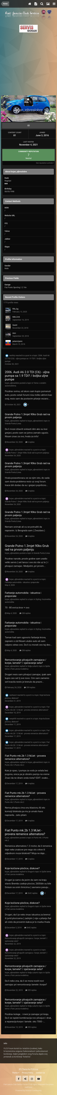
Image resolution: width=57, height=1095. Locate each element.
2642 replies (31, 893)
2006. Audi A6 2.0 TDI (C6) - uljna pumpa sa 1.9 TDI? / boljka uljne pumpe (27, 358)
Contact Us (40, 1073)
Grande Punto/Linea (13, 424)
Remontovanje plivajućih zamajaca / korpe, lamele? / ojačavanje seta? (25, 661)
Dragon (30, 872)
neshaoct (13, 695)
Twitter (25, 1079)
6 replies (30, 442)
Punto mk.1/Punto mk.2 (14, 765)
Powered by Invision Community (28, 1090)
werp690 (12, 719)
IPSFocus (34, 1069)
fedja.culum (32, 666)
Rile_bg (15, 309)
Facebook (18, 1079)
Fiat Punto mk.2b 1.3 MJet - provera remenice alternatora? (25, 757)
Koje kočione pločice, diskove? (22, 868)
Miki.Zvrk (16, 317)
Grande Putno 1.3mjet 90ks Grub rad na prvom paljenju (27, 453)
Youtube (38, 1079)
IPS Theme (23, 1069)
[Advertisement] (28, 63)
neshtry (12, 355)
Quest (14, 325)
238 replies (25, 613)
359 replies (29, 687)
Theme (15, 1073)
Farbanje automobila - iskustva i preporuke (22, 582)
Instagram (32, 1079)
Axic (14, 333)
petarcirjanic (17, 341)
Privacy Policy (27, 1073)
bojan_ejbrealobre (12, 383)
